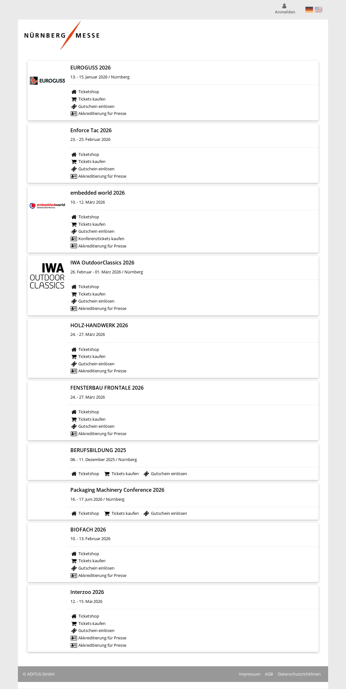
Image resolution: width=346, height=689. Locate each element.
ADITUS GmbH (41, 674)
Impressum (250, 674)
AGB (269, 674)
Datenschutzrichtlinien (299, 674)
